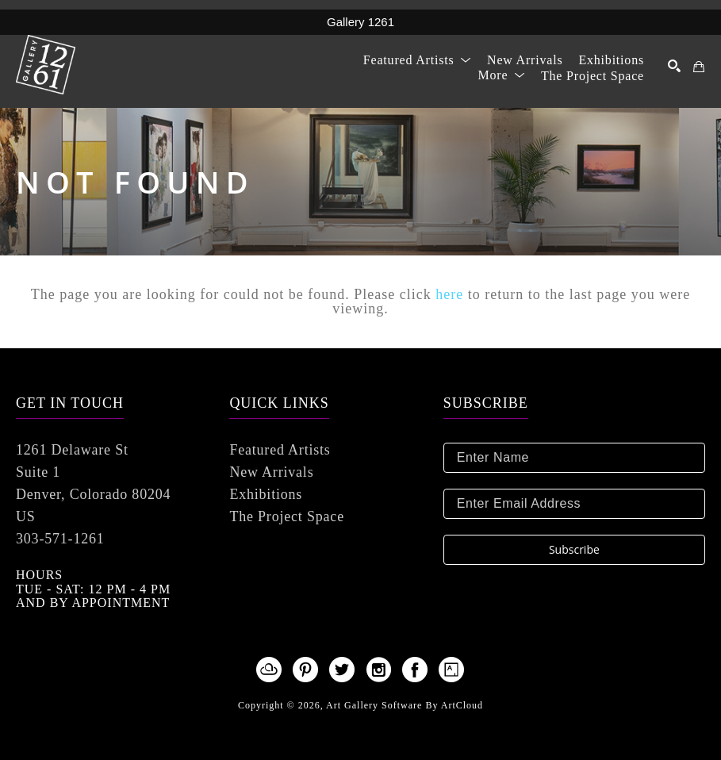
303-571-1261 (60, 539)
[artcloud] (269, 669)
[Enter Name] (574, 458)
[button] (417, 59)
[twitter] (342, 669)
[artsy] (452, 669)
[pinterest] (306, 669)
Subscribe (574, 549)
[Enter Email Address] (574, 504)
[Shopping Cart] (699, 66)
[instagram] (379, 669)
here (449, 294)
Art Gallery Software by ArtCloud (404, 705)
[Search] (674, 65)
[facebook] (415, 669)
